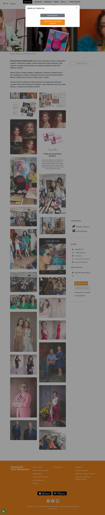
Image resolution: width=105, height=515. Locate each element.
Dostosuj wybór (52, 15)
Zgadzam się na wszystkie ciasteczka (52, 22)
